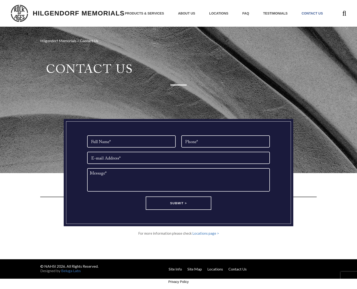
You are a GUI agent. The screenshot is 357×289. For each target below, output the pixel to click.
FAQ (245, 13)
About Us (186, 13)
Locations (218, 13)
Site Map (194, 269)
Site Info (175, 269)
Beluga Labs (71, 270)
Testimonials (275, 13)
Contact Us (312, 13)
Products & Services (144, 13)
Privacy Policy (178, 282)
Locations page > (205, 233)
